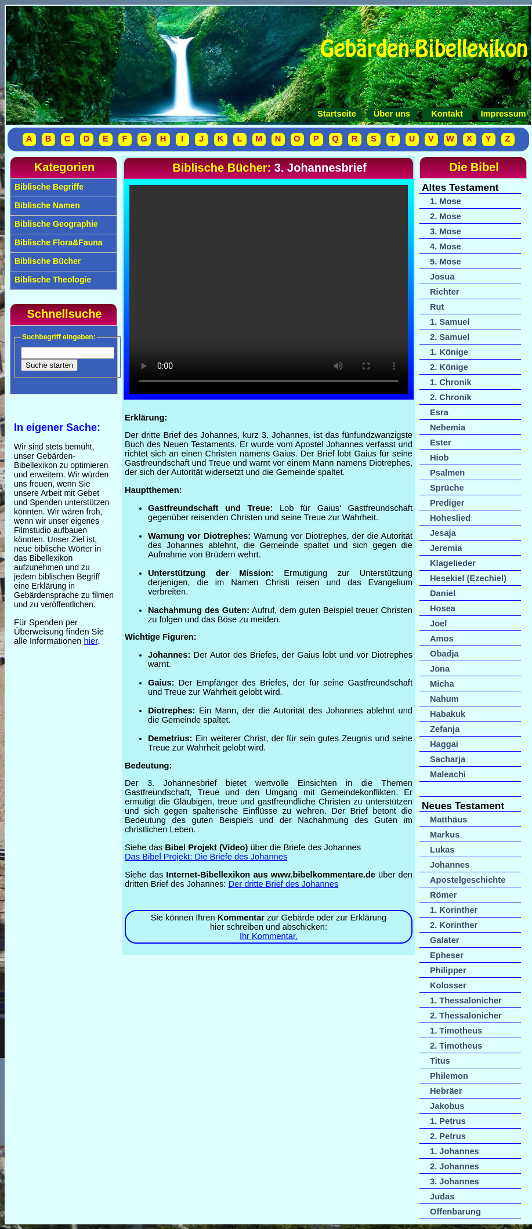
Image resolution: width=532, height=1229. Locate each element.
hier (91, 641)
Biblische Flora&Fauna (57, 242)
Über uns (392, 113)
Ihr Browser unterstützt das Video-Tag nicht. (268, 289)
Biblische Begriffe (48, 186)
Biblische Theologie (51, 279)
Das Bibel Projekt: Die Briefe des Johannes (206, 856)
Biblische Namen (46, 205)
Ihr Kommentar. (269, 936)
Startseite (336, 113)
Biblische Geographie (55, 224)
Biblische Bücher (46, 261)
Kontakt (447, 113)
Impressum (502, 113)
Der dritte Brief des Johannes (283, 884)
